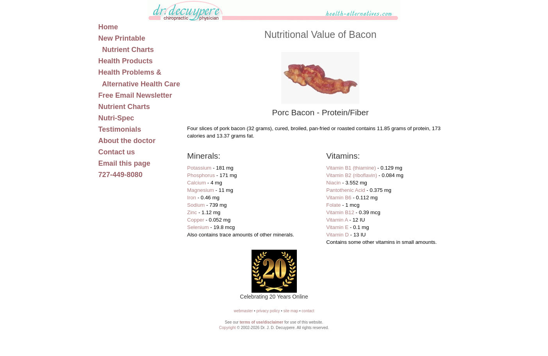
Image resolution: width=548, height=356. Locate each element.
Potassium (199, 168)
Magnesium (200, 190)
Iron (191, 197)
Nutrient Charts (124, 107)
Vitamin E (337, 227)
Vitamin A (337, 220)
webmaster (243, 311)
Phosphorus (201, 175)
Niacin (333, 183)
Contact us (116, 152)
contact (308, 311)
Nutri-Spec (116, 118)
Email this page (124, 163)
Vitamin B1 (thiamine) (351, 168)
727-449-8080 (120, 175)
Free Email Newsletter (135, 95)
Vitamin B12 (340, 212)
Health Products (125, 61)
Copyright (227, 328)
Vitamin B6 (338, 197)
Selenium (198, 227)
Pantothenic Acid (345, 190)
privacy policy (268, 311)
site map (290, 311)
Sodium (196, 205)
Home (108, 27)
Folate (333, 205)
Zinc (192, 212)
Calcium (196, 183)
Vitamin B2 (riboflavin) (351, 175)
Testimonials (119, 129)
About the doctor (127, 141)
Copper (195, 220)
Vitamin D (337, 235)
